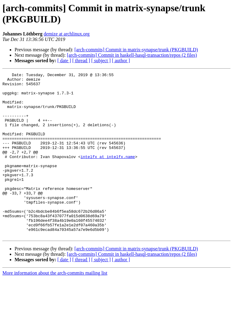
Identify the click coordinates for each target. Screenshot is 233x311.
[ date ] (64, 60)
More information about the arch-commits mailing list (54, 305)
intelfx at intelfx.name (107, 174)
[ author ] (121, 60)
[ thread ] (81, 60)
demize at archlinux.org (66, 33)
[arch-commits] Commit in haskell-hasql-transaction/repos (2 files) (132, 55)
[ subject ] (101, 60)
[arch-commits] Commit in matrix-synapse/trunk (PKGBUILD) (136, 49)
